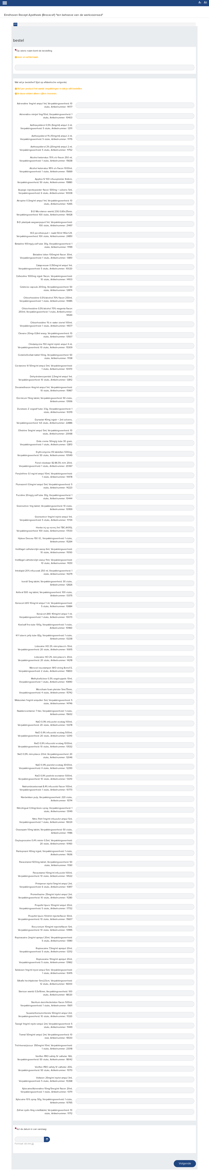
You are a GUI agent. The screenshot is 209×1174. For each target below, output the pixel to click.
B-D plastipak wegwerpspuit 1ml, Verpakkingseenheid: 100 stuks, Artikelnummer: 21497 (44, 224)
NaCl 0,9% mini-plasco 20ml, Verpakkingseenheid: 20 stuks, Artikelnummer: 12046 (44, 756)
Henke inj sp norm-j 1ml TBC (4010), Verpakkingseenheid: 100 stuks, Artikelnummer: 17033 (44, 529)
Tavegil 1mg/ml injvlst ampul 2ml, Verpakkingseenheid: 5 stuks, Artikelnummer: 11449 (43, 1025)
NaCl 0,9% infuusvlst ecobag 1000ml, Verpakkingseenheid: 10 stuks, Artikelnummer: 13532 (45, 745)
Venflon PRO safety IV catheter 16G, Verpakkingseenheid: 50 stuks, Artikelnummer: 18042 (44, 1058)
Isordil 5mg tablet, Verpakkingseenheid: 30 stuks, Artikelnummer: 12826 (47, 583)
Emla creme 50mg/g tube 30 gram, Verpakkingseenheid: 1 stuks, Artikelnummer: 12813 (46, 443)
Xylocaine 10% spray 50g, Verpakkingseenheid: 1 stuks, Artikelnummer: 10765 (44, 1101)
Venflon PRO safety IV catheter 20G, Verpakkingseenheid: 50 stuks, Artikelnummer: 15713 (45, 1069)
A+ (205, 2)
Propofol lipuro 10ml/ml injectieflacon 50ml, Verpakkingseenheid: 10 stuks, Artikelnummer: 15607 (45, 917)
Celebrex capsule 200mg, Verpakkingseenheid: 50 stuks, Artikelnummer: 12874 (46, 288)
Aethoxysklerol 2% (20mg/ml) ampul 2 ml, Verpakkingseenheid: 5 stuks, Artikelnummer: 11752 (46, 148)
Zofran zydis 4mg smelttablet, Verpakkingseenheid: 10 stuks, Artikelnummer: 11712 (44, 1112)
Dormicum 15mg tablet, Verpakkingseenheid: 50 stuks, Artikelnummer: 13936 (44, 400)
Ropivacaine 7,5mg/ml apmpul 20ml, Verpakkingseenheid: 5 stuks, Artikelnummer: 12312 (45, 950)
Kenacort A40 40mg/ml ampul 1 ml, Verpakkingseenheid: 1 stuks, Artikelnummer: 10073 (45, 615)
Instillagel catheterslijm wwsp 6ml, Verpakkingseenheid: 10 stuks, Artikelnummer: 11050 (44, 551)
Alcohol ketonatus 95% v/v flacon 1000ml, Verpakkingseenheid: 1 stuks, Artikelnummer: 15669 (45, 170)
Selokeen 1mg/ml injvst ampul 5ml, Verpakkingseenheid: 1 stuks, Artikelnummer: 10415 (43, 971)
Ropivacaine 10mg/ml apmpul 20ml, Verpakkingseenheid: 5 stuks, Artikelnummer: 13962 (45, 961)
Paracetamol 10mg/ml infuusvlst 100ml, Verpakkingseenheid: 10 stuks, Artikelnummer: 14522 (45, 874)
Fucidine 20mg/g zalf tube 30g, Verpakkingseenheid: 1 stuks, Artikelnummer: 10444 (44, 497)
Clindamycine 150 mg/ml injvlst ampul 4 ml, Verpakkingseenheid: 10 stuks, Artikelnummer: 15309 (45, 346)
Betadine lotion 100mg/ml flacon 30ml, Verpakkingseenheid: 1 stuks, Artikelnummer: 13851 (46, 256)
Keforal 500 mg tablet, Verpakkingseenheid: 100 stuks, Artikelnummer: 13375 (44, 594)
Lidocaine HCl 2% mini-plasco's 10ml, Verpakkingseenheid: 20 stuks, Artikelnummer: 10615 (45, 648)
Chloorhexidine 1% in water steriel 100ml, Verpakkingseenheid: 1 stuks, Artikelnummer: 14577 (46, 324)
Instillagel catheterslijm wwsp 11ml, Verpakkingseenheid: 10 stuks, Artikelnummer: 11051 (43, 561)
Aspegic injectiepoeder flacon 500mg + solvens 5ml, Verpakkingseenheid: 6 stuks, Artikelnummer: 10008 (45, 191)
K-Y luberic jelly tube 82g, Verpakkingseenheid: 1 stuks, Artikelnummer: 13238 (44, 637)
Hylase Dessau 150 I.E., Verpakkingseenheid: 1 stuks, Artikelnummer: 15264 (45, 540)
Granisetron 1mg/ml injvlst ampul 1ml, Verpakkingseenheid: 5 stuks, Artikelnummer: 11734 (46, 518)
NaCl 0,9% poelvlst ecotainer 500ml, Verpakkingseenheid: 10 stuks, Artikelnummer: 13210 (45, 777)
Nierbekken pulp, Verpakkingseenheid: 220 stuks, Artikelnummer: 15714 (46, 799)
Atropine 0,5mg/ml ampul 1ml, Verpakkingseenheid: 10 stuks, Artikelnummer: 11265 (44, 202)
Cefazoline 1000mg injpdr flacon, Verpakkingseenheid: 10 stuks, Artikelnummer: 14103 (44, 278)
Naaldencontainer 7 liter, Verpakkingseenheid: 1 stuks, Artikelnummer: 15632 (44, 712)
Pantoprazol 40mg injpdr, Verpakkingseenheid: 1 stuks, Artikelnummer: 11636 (44, 853)
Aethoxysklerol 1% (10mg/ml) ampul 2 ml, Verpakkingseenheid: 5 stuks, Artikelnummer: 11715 (46, 137)
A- (200, 2)
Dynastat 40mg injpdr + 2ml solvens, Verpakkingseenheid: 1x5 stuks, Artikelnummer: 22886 (44, 421)
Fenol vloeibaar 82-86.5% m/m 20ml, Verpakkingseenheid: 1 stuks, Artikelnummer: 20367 (45, 464)
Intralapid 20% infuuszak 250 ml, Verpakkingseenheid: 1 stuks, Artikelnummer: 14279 (43, 572)
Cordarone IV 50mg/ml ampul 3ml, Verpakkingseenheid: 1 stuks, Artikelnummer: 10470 (43, 367)
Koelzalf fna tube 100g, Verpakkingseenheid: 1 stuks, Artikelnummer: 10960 (45, 626)
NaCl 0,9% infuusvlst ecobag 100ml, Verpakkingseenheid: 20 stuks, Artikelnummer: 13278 (45, 723)
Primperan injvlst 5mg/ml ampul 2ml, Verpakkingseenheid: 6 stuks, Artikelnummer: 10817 (45, 885)
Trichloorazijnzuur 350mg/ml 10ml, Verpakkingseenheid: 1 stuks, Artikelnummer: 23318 (43, 1047)
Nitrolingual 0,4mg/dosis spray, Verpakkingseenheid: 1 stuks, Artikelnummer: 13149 (44, 810)
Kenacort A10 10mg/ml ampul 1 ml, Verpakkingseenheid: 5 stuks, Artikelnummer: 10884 (43, 605)
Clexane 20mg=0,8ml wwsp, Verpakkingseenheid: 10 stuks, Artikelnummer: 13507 (45, 335)
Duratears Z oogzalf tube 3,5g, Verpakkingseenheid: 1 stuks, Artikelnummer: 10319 (44, 410)
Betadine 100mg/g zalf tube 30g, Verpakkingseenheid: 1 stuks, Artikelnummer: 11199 (43, 245)
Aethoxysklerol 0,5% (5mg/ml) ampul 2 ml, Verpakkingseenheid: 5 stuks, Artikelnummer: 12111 (46, 127)
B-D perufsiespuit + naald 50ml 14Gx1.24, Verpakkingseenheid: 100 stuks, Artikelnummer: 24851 (44, 235)
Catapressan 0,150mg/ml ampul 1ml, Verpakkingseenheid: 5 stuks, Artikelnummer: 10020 (45, 267)
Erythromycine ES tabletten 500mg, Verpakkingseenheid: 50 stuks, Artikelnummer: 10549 (44, 454)
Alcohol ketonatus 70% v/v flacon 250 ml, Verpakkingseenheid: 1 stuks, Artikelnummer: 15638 (45, 159)
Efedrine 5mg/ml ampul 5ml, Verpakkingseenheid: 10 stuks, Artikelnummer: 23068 (45, 432)
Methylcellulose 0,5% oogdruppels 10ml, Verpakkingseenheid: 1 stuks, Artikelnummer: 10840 (45, 680)
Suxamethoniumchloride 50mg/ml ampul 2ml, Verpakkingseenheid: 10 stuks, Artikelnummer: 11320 (45, 1015)
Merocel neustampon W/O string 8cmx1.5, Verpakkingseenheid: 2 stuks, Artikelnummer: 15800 (45, 669)
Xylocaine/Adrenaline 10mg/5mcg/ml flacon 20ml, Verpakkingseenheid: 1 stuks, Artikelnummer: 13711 (46, 1090)
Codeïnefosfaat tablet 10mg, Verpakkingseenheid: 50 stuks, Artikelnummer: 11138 (45, 356)
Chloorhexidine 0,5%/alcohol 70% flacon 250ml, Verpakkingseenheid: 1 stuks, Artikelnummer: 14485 (45, 299)
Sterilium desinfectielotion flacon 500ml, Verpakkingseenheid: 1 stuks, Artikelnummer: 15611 (46, 1004)
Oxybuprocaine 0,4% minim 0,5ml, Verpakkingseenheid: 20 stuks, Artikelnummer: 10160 (43, 842)
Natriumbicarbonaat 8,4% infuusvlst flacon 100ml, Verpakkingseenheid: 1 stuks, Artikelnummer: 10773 (46, 788)
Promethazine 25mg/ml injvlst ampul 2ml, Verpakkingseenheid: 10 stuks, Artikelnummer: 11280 (45, 896)
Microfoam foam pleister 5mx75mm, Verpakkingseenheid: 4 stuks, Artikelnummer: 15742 (45, 691)
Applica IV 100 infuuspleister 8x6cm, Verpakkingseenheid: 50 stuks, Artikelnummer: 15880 (44, 181)
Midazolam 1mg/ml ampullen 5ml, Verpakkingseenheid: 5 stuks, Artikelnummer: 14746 (43, 702)
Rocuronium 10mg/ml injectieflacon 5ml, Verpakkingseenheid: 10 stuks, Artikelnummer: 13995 (45, 928)
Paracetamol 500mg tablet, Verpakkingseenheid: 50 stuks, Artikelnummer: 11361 (45, 864)
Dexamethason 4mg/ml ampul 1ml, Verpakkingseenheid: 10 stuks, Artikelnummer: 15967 (43, 389)
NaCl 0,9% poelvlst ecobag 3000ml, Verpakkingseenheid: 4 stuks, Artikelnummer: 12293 (45, 766)
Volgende (185, 1163)
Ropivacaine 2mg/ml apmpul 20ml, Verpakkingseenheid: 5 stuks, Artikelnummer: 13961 (43, 939)
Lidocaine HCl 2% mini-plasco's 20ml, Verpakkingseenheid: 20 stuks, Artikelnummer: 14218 (45, 659)
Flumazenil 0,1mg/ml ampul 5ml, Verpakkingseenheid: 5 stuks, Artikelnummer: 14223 (44, 486)
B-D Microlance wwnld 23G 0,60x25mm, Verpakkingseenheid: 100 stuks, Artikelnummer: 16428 (44, 213)
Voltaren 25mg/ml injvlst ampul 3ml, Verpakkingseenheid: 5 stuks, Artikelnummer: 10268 (45, 1079)
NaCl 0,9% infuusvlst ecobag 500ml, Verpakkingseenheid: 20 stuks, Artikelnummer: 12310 (45, 734)
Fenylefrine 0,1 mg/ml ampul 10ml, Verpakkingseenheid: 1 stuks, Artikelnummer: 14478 (44, 475)
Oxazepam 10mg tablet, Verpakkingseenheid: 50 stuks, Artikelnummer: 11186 (44, 831)
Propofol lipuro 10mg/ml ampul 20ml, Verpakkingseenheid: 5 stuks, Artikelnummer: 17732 (45, 907)
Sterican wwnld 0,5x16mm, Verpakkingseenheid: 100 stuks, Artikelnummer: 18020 (45, 993)
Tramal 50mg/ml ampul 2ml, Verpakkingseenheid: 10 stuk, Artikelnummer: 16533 (45, 1036)
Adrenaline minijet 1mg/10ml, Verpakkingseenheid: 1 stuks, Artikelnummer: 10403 (45, 116)
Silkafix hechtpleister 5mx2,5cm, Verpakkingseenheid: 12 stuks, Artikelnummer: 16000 (44, 982)
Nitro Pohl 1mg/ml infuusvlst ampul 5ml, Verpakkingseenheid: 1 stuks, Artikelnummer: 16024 (45, 820)
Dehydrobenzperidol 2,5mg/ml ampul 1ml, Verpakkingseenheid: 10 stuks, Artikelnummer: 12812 (45, 378)
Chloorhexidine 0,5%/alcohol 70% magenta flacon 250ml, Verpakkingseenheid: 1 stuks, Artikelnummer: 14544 (45, 311)
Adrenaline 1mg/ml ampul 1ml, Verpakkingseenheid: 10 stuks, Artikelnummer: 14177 (44, 105)
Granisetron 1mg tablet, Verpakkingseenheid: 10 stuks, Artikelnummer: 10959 (44, 507)
